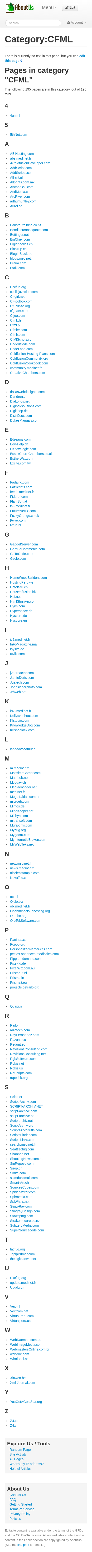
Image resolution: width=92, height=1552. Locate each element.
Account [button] (76, 22)
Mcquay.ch (18, 782)
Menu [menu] (49, 7)
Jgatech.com (19, 682)
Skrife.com (18, 1173)
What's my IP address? (27, 1464)
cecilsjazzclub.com (24, 292)
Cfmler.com (18, 330)
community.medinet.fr (26, 368)
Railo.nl (15, 1025)
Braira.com (18, 263)
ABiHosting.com (22, 154)
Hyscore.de (18, 616)
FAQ (13, 1500)
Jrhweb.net (18, 692)
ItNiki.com (17, 654)
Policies (15, 1519)
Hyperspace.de (21, 611)
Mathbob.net (19, 778)
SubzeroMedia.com (24, 1225)
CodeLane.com (21, 349)
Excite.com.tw (20, 463)
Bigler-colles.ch (21, 244)
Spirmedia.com (21, 1197)
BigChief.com (20, 239)
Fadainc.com (19, 482)
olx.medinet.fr (20, 906)
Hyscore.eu (18, 620)
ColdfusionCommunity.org (29, 358)
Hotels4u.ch (19, 587)
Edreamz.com (20, 439)
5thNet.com (18, 134)
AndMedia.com (21, 192)
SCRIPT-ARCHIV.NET (26, 1106)
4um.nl (15, 115)
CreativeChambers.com (27, 373)
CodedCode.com (22, 344)
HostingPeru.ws (21, 582)
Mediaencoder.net (23, 787)
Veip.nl (15, 1306)
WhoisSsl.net (19, 1359)
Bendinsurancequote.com (29, 230)
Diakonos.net (19, 401)
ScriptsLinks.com (22, 1140)
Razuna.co (18, 1040)
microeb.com (19, 801)
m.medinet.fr (19, 768)
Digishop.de (19, 411)
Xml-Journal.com (22, 1383)
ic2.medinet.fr (20, 639)
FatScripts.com (21, 487)
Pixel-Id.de (18, 963)
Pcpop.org (17, 944)
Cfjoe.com (17, 315)
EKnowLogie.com (23, 449)
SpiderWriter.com (22, 1192)
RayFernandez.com (24, 1035)
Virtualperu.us (20, 1321)
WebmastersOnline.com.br (29, 1349)
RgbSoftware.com (23, 1059)
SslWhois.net (19, 1202)
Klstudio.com (19, 720)
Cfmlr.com (17, 335)
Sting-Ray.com (21, 1206)
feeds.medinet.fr (22, 492)
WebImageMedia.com (26, 1344)
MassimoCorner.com (25, 773)
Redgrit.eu (17, 1044)
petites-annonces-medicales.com (34, 954)
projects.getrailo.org (24, 987)
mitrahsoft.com (21, 820)
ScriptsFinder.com (23, 1135)
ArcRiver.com (20, 196)
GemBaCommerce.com (27, 549)
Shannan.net (19, 1154)
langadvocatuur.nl (23, 749)
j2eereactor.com (22, 673)
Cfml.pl (15, 325)
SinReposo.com (22, 1163)
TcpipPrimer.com (22, 1254)
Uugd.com (17, 1287)
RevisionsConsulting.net (28, 1054)
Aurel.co (16, 206)
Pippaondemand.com (25, 959)
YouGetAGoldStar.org (26, 1402)
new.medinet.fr (21, 863)
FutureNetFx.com (23, 511)
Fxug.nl (15, 525)
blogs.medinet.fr (22, 258)
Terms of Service (22, 1509)
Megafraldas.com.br (24, 797)
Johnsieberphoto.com (26, 687)
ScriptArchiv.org (21, 1125)
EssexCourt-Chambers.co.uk (31, 454)
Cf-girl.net (17, 296)
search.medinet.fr (23, 1144)
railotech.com (20, 1030)
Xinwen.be (17, 1378)
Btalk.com (17, 268)
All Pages (17, 1459)
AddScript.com (21, 168)
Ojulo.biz (16, 901)
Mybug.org (18, 830)
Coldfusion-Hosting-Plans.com (32, 354)
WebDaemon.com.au (25, 1340)
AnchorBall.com (21, 187)
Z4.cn (14, 1425)
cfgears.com (19, 311)
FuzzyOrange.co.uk (24, 516)
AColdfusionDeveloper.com (30, 163)
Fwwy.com (17, 520)
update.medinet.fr (23, 1283)
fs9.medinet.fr (20, 506)
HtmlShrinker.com (23, 601)
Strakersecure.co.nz (25, 1221)
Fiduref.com (19, 497)
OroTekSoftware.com (25, 920)
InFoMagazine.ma (23, 644)
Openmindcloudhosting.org (30, 911)
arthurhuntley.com (23, 201)
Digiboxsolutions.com (25, 406)
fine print (23, 1545)
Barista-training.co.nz (25, 225)
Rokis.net (17, 1063)
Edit (70, 7)
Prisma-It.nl (18, 973)
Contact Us (18, 1495)
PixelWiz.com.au (22, 968)
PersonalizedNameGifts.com (31, 949)
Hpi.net (15, 597)
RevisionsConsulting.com (28, 1049)
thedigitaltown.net (23, 1259)
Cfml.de (15, 320)
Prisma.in (17, 978)
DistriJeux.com (21, 416)
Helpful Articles (21, 1469)
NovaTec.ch (18, 878)
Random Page (20, 1449)
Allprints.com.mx (22, 182)
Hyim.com (17, 606)
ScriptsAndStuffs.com (26, 1130)
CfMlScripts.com (22, 339)
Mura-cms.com (21, 825)
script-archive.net (22, 1116)
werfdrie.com (19, 1354)
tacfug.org (17, 1249)
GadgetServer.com (24, 544)
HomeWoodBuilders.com (28, 577)
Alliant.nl (16, 177)
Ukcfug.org (18, 1278)
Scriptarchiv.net (21, 1121)
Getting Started (21, 1504)
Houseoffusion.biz (23, 592)
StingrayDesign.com (25, 1211)
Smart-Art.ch (19, 1182)
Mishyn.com (19, 816)
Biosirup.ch (18, 249)
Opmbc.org (18, 916)
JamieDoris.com (22, 678)
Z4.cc (14, 1421)
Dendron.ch (18, 396)
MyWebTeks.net (22, 844)
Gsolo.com (18, 558)
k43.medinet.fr (20, 711)
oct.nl (14, 897)
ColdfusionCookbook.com (29, 363)
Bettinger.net (19, 235)
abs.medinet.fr (20, 158)
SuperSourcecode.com (27, 1230)
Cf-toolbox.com (21, 301)
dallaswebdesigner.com (27, 392)
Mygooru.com (20, 835)
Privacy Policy (20, 1514)
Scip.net (16, 1097)
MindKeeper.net (21, 811)
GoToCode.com (21, 554)
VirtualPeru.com (22, 1316)
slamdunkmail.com (24, 1178)
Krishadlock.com (22, 730)
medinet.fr (17, 792)
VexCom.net (19, 1311)
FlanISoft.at (18, 501)
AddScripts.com (21, 173)
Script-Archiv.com (23, 1102)
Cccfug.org (18, 287)
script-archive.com (23, 1111)
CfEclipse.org (20, 306)
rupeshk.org (19, 1078)
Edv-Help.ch (19, 444)
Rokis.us (16, 1068)
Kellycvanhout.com (24, 716)
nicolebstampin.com (24, 873)
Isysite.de (17, 649)
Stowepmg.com (21, 1216)
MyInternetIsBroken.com (28, 840)
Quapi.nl (16, 1006)
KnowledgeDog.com (25, 725)
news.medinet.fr (22, 868)
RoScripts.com (21, 1073)
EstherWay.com (21, 458)
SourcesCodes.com (24, 1187)
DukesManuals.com (24, 420)
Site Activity (18, 1454)
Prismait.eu (18, 982)
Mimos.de (17, 806)
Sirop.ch (16, 1168)
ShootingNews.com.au (26, 1159)
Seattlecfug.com (22, 1149)
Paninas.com (19, 940)
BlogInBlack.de (21, 254)
